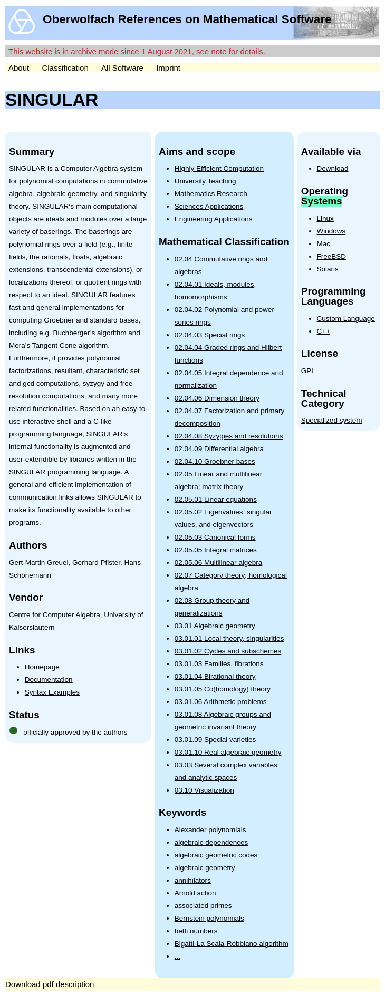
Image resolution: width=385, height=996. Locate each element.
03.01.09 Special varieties (215, 740)
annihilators (193, 880)
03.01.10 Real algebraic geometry (228, 752)
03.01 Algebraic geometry (215, 626)
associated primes (203, 906)
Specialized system (331, 420)
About (18, 67)
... (177, 956)
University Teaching (205, 181)
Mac (324, 244)
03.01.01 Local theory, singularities (229, 638)
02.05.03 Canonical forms (215, 537)
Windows (331, 231)
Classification (65, 67)
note (218, 51)
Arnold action (195, 893)
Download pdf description (49, 984)
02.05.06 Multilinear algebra (219, 563)
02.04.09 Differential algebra (219, 449)
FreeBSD (331, 256)
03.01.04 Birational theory (215, 676)
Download (333, 168)
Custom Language (346, 319)
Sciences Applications (209, 206)
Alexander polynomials (210, 830)
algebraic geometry (205, 868)
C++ (324, 331)
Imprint (168, 67)
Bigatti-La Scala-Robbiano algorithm (231, 944)
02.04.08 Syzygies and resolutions (229, 436)
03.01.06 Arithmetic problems (221, 702)
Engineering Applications (214, 219)
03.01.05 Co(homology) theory (223, 689)
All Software (122, 67)
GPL (308, 371)
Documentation (49, 679)
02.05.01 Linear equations (216, 499)
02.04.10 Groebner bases (215, 461)
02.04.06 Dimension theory (217, 398)
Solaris (328, 269)
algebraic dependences (211, 842)
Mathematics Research (211, 194)
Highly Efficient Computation (219, 168)
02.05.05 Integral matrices (216, 550)
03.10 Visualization (204, 790)
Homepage (42, 667)
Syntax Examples (52, 692)
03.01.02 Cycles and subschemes (228, 651)
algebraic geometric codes (216, 855)
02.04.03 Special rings (210, 335)
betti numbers (196, 931)
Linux (325, 218)
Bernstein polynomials (209, 918)
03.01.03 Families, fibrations (219, 664)
